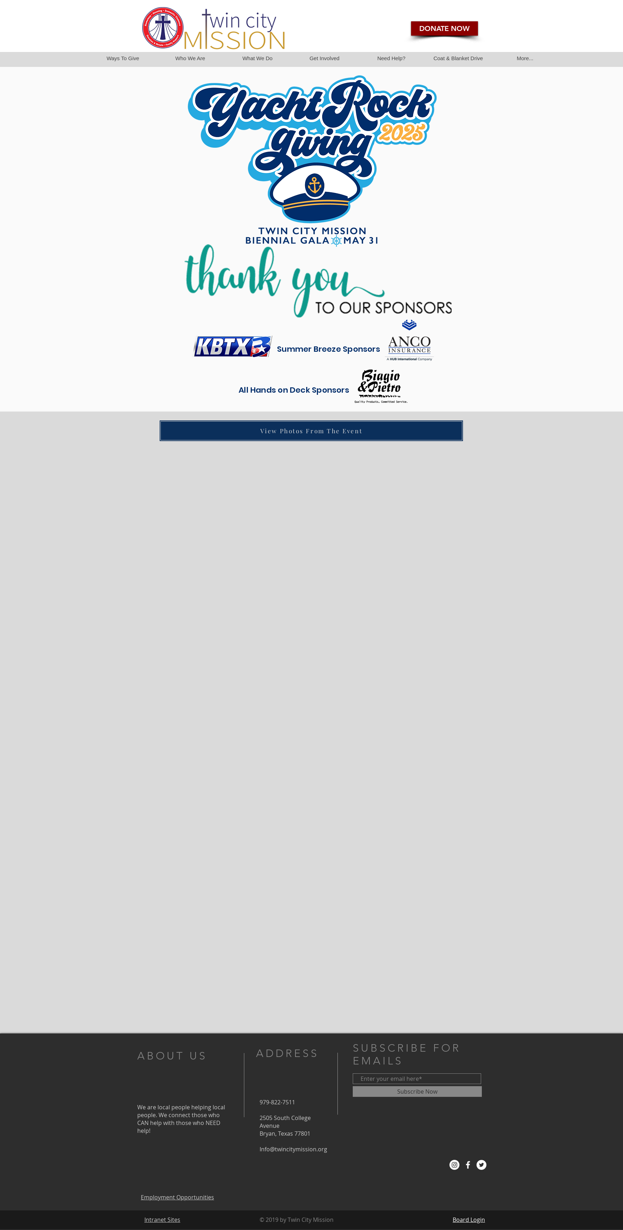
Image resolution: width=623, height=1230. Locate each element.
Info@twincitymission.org (293, 1149)
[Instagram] (454, 1165)
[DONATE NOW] (444, 28)
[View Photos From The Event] (311, 430)
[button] (524, 58)
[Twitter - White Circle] (481, 1165)
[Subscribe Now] (417, 1091)
